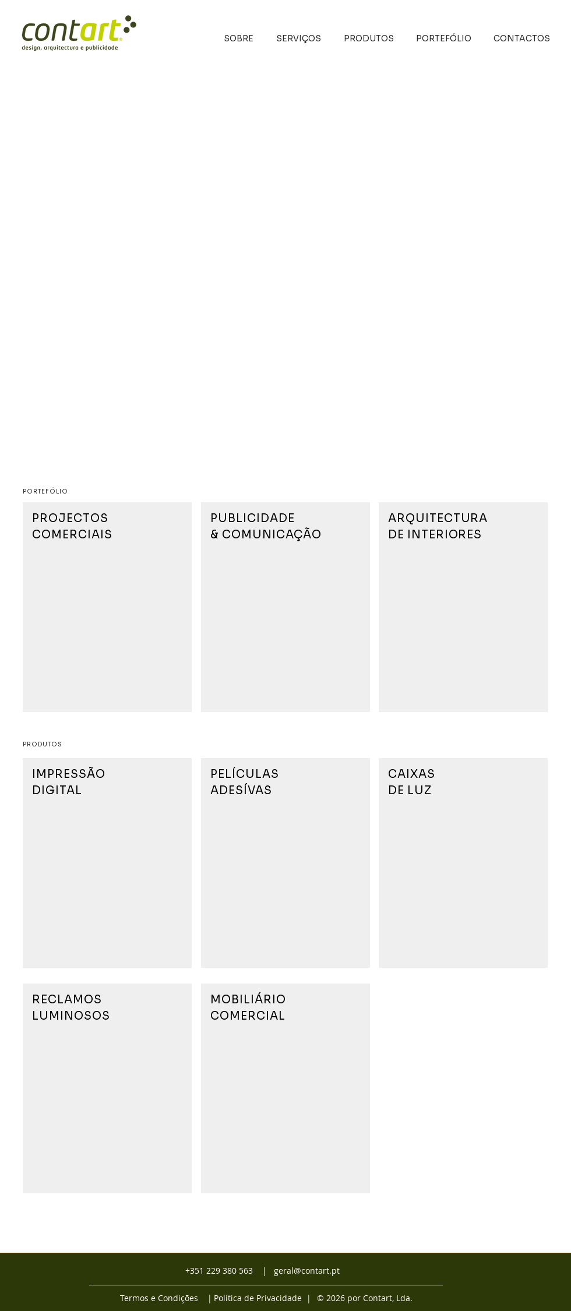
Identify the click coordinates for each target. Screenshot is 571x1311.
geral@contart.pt (307, 1270)
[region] (107, 607)
